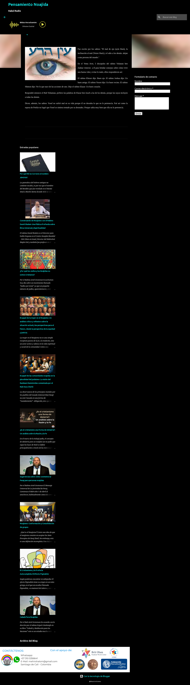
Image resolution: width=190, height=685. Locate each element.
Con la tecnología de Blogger (95, 676)
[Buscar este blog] (173, 17)
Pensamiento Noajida (28, 4)
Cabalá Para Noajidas (29, 617)
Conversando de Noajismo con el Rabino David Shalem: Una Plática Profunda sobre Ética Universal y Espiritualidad (37, 224)
